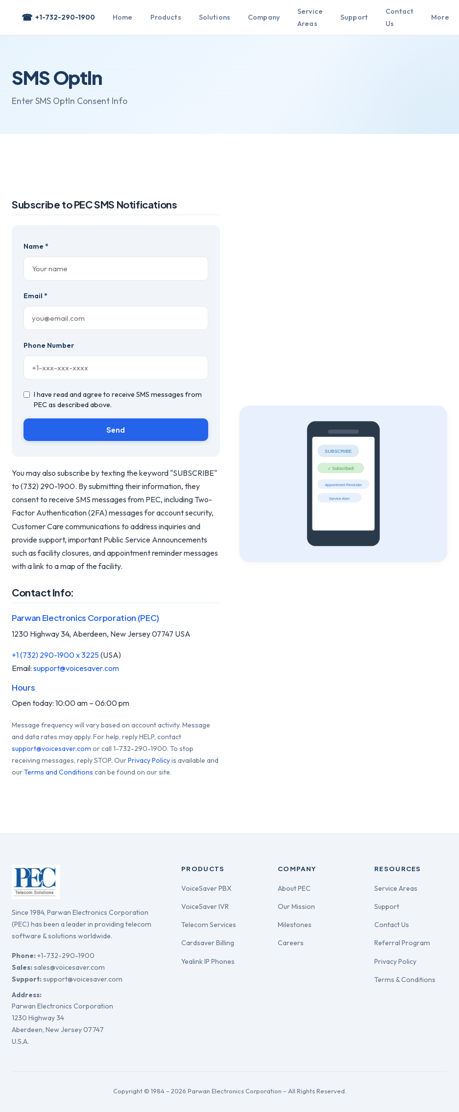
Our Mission (296, 906)
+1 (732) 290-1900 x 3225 (55, 655)
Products (165, 17)
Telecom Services (208, 924)
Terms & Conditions (404, 979)
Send (115, 429)
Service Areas (310, 17)
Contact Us (399, 17)
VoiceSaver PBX (206, 888)
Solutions (214, 17)
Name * (36, 246)
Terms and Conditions (58, 772)
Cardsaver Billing (207, 942)
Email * (36, 295)
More (440, 17)
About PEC (294, 888)
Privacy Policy (149, 760)
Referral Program (402, 942)
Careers (291, 942)
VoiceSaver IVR (205, 906)
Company (264, 17)
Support (354, 17)
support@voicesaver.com (76, 668)
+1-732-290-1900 (58, 17)
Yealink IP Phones (208, 961)
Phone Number (49, 345)
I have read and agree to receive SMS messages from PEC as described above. (113, 400)
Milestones (295, 924)
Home (123, 17)
